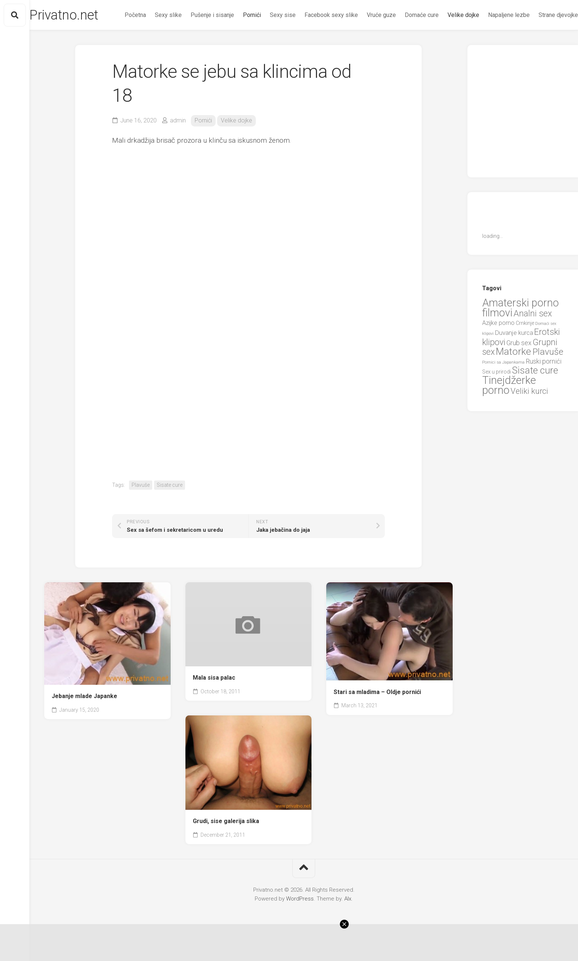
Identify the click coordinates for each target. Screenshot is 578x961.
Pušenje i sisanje (197, 44)
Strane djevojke (543, 44)
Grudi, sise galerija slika (226, 845)
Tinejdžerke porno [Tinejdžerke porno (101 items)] (509, 410)
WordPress (300, 923)
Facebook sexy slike (316, 44)
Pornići (237, 44)
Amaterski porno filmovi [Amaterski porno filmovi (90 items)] (520, 332)
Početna (120, 44)
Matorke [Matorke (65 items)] (513, 376)
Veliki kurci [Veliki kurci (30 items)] (529, 415)
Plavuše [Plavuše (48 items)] (547, 376)
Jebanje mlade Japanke (84, 720)
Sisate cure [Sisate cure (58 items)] (535, 394)
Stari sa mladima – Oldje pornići (377, 716)
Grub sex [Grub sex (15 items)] (519, 367)
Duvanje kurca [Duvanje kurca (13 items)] (514, 357)
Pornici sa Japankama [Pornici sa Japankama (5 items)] (503, 386)
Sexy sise (268, 44)
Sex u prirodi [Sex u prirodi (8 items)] (496, 396)
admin (178, 145)
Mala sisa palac (214, 702)
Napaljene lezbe (494, 44)
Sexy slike (153, 44)
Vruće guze (366, 44)
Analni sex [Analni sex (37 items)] (532, 338)
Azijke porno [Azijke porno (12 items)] (498, 347)
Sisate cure (169, 510)
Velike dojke (448, 44)
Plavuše (141, 510)
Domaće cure (407, 44)
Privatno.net (78, 15)
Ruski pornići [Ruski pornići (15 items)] (543, 386)
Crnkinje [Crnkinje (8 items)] (525, 348)
